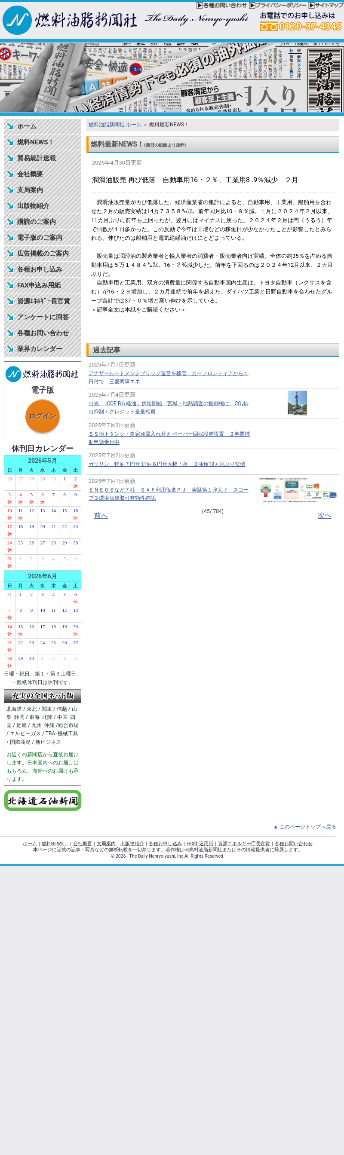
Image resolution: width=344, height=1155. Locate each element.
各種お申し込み (39, 269)
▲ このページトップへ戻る (304, 827)
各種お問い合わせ (43, 333)
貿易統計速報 (36, 158)
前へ (101, 515)
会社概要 (30, 174)
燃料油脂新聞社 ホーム (115, 125)
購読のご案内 (36, 222)
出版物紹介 (33, 206)
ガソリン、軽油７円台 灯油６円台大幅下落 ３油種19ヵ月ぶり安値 (167, 464)
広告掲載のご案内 (43, 253)
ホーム (27, 126)
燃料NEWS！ (35, 142)
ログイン (42, 416)
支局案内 (30, 190)
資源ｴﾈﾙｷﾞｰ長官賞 (43, 301)
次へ (325, 515)
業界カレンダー (39, 349)
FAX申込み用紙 (39, 285)
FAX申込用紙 (200, 843)
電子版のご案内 (39, 237)
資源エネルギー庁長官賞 (244, 843)
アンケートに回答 (43, 317)
